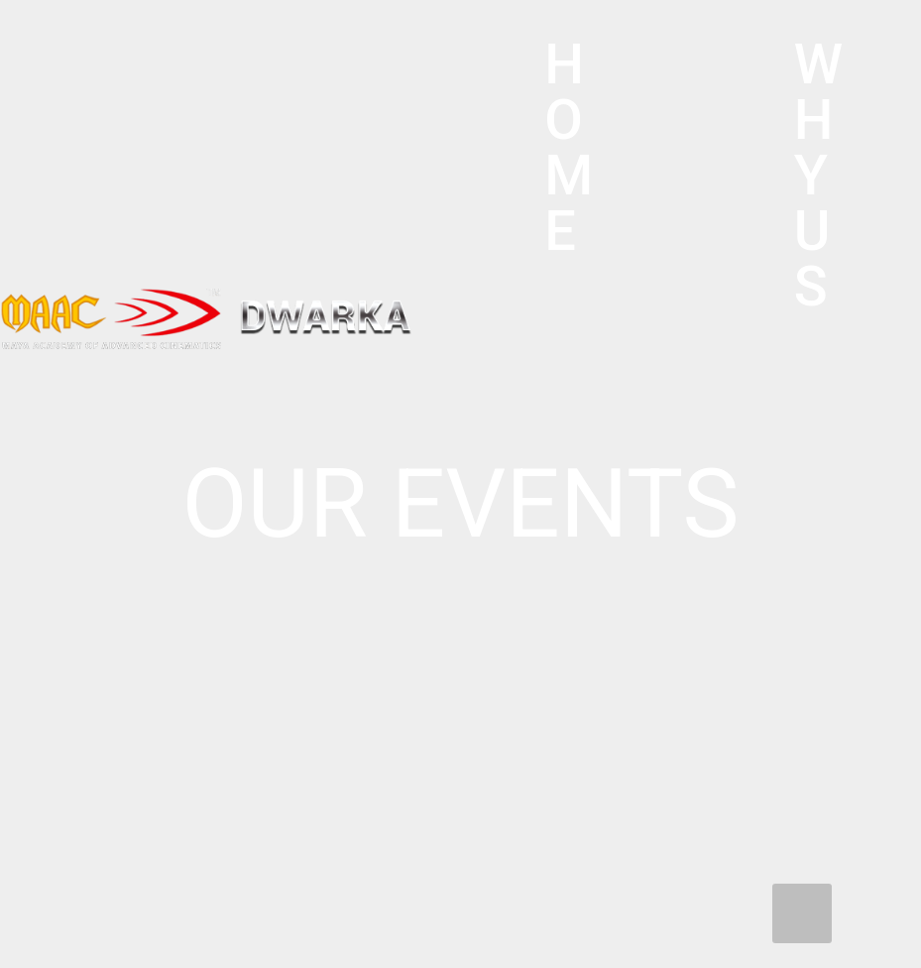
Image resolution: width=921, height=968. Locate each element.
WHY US (818, 175)
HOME (568, 148)
